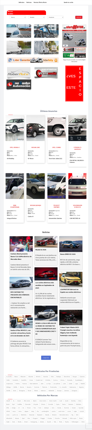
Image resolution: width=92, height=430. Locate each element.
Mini (77, 415)
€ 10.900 (84, 187)
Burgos (75, 376)
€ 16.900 (42, 129)
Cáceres (82, 376)
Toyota (67, 422)
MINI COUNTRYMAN (14, 206)
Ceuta (31, 380)
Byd (13, 404)
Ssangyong (33, 422)
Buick (8, 404)
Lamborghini (45, 411)
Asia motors (42, 401)
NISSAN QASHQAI (35, 205)
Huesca (24, 383)
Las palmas (56, 383)
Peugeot (35, 418)
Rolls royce (73, 418)
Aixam (19, 401)
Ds (23, 408)
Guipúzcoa (9, 383)
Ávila (52, 376)
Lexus (69, 411)
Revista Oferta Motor (40, 2)
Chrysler (35, 404)
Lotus (8, 415)
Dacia (64, 404)
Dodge (14, 408)
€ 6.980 (63, 187)
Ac (14, 401)
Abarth (8, 401)
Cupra (57, 404)
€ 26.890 (21, 129)
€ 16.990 (63, 129)
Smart (26, 422)
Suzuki (49, 422)
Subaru (42, 422)
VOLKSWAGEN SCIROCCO (77, 206)
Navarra (29, 387)
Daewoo (70, 404)
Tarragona (22, 390)
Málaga (8, 387)
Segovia (81, 387)
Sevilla (8, 390)
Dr (19, 408)
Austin (67, 401)
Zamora (66, 390)
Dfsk (7, 408)
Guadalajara (78, 380)
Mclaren (54, 415)
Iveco (20, 411)
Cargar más (46, 358)
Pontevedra (53, 387)
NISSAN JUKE (36, 147)
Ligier (75, 411)
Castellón (24, 380)
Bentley (73, 401)
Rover (81, 418)
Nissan (17, 418)
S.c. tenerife (63, 387)
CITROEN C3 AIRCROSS (77, 148)
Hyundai (81, 408)
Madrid (83, 383)
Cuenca (55, 380)
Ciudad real (39, 380)
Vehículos (21, 2)
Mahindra (24, 415)
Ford (39, 408)
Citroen (43, 404)
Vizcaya (59, 390)
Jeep (32, 411)
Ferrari (29, 408)
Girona (62, 380)
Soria (14, 390)
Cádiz (8, 380)
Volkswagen (75, 422)
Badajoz (58, 376)
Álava (16, 376)
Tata (55, 422)
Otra (28, 418)
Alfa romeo (27, 401)
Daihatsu (78, 404)
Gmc (53, 408)
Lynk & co (15, 415)
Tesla (60, 422)
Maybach (39, 415)
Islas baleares (34, 383)
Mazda (47, 415)
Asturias (45, 376)
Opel (23, 418)
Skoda (19, 422)
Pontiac (50, 418)
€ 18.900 (84, 129)
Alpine (35, 401)
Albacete (23, 376)
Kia (38, 411)
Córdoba (47, 380)
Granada (69, 380)
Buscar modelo (10, 12)
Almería (38, 376)
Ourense (36, 387)
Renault (64, 418)
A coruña (9, 376)
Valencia (43, 390)
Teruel (29, 390)
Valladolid (51, 390)
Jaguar (26, 411)
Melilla (15, 387)
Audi (60, 401)
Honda (59, 408)
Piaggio (42, 418)
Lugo (76, 383)
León (64, 383)
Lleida (70, 383)
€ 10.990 (42, 187)
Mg (72, 415)
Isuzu (14, 411)
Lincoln (82, 411)
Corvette (50, 404)
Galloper (46, 408)
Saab (7, 422)
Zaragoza (74, 390)
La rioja (48, 383)
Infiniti (8, 411)
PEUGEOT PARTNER (57, 206)
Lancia (54, 411)
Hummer (66, 408)
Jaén (42, 383)
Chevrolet (28, 404)
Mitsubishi (9, 418)
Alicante (30, 376)
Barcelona (67, 376)
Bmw (79, 401)
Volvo (83, 422)
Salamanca (72, 387)
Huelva (17, 383)
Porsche (57, 418)
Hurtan (74, 408)
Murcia (22, 387)
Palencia (44, 387)
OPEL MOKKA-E (15, 147)
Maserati (31, 415)
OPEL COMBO (56, 147)
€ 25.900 (21, 187)
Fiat (35, 408)
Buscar (78, 17)
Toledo (36, 390)
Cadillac (19, 404)
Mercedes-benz (64, 415)
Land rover (61, 411)
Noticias (29, 2)
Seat (13, 422)
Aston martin (53, 401)
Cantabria (15, 380)
